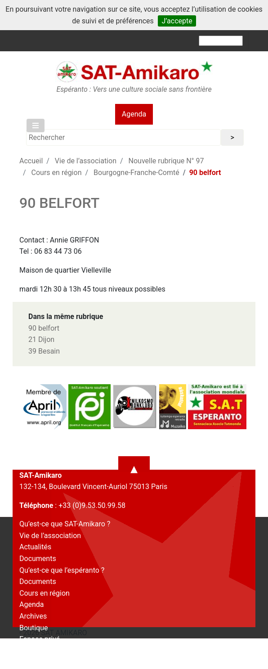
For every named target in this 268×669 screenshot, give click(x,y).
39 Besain (44, 351)
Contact (32, 651)
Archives (33, 616)
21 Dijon (41, 339)
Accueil (31, 161)
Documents (37, 558)
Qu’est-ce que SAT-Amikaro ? (64, 524)
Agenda (134, 114)
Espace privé (39, 639)
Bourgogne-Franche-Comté (136, 172)
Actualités (35, 547)
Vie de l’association (85, 161)
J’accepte (176, 21)
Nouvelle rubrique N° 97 (166, 161)
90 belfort (43, 328)
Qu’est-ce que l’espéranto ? (61, 570)
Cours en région (56, 172)
